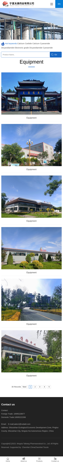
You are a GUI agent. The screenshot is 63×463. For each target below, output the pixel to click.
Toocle (45, 447)
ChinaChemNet (36, 447)
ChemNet (26, 447)
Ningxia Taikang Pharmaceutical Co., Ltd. (34, 444)
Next (24, 387)
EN (59, 4)
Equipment (32, 118)
